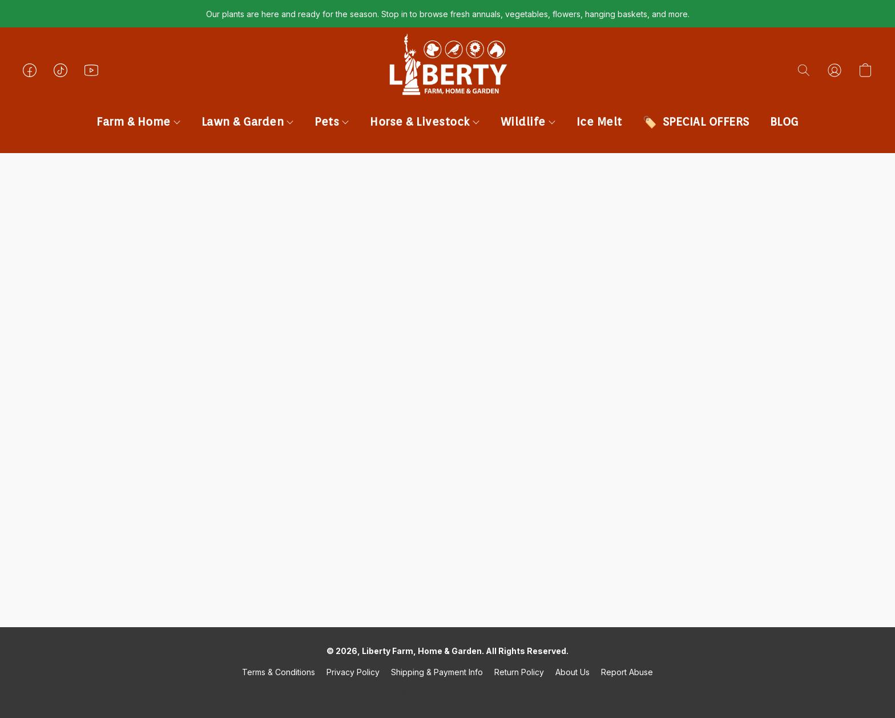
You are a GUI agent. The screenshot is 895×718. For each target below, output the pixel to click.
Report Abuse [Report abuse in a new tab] (627, 672)
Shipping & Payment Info (437, 672)
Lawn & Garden (247, 122)
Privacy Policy (353, 672)
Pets (332, 122)
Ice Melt (599, 122)
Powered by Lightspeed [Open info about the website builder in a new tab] (447, 693)
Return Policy (519, 672)
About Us (572, 672)
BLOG (784, 122)
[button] (447, 82)
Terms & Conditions (278, 672)
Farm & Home (138, 122)
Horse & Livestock (424, 122)
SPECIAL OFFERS (706, 122)
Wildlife (528, 122)
